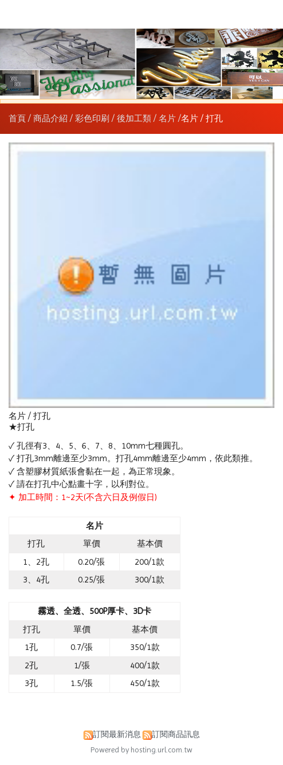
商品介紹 (51, 118)
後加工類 (134, 118)
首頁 (17, 118)
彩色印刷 (92, 118)
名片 (167, 118)
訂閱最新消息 (117, 734)
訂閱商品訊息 (176, 734)
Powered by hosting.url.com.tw (141, 750)
